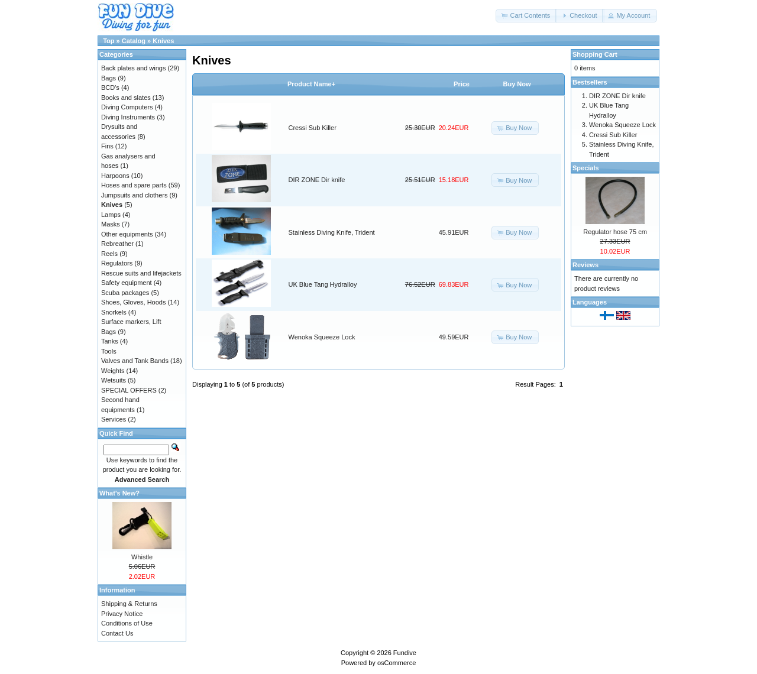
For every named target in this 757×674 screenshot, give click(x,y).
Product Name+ (311, 84)
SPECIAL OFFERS (129, 390)
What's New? (119, 493)
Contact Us (117, 633)
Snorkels (114, 312)
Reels (109, 253)
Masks (110, 224)
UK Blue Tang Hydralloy (323, 284)
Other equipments (127, 234)
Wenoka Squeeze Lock (322, 337)
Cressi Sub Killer (313, 127)
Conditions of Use (127, 623)
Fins (107, 146)
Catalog (133, 40)
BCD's (110, 87)
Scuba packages (125, 292)
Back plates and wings (133, 68)
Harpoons (115, 175)
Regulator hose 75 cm (615, 231)
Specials (585, 167)
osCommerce (396, 662)
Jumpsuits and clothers (134, 195)
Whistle (142, 556)
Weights (113, 370)
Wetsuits (113, 380)
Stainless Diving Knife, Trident (332, 232)
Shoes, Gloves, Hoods (133, 302)
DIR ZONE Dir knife (317, 179)
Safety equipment (126, 282)
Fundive (404, 652)
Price (462, 84)
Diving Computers (127, 107)
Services (113, 419)
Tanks (109, 341)
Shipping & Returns (129, 603)
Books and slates (126, 97)
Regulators (116, 263)
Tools (109, 351)
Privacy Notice (122, 613)
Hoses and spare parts (134, 185)
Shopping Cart (594, 54)
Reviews (585, 264)
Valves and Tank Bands (135, 360)
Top (108, 40)
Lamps (111, 214)
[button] (526, 15)
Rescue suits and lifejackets (141, 273)
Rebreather (117, 243)
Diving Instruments (128, 117)
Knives (163, 40)
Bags (108, 78)
